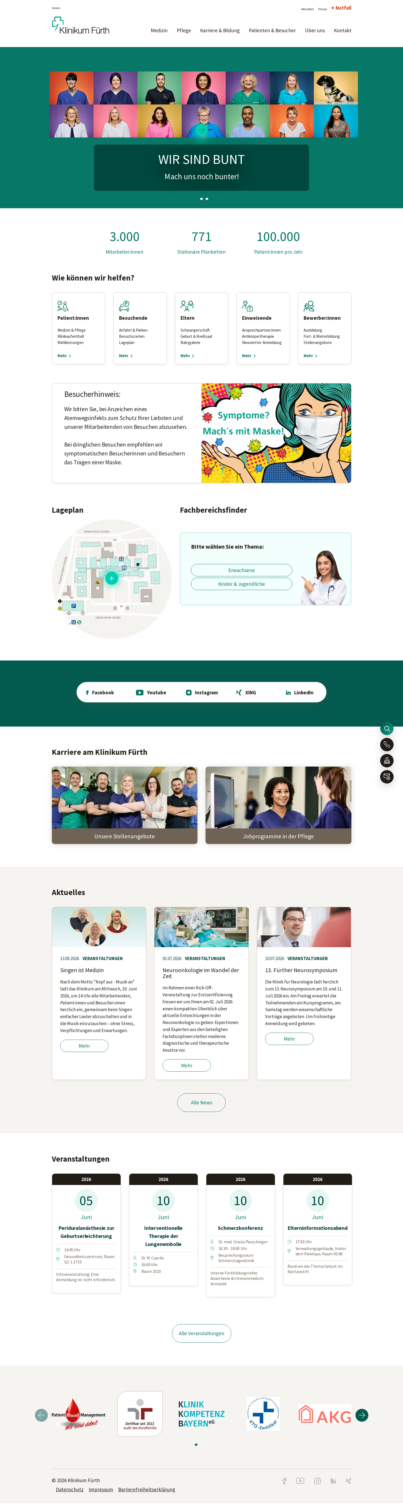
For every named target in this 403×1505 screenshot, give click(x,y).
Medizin (159, 30)
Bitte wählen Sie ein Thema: (227, 546)
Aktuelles (307, 9)
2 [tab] (201, 198)
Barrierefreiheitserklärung (146, 1491)
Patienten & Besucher (272, 30)
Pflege (184, 30)
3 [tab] (207, 198)
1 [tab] (196, 198)
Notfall (343, 8)
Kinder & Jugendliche (241, 584)
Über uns (315, 30)
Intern (56, 8)
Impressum (101, 1491)
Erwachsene (241, 570)
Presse (322, 9)
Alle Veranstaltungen (201, 1334)
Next (361, 1416)
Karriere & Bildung (220, 30)
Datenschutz (70, 1491)
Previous (41, 1416)
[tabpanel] (201, 127)
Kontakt (342, 30)
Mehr (84, 1046)
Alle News (201, 1103)
